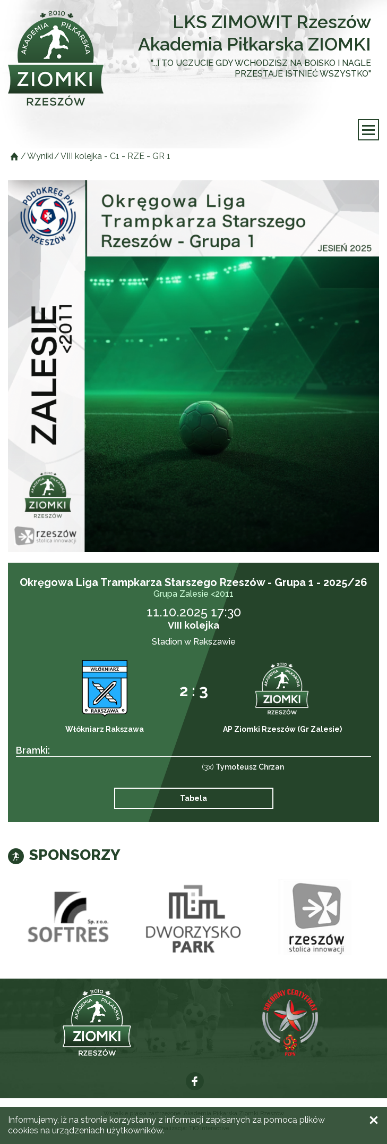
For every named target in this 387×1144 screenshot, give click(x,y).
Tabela (193, 798)
